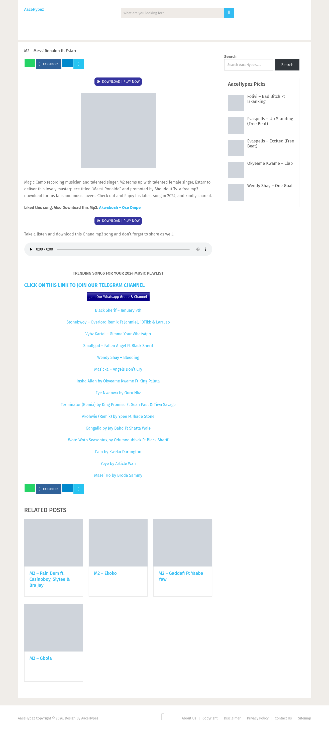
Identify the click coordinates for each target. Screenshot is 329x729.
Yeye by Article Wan (118, 463)
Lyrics (140, 32)
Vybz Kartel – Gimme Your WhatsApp (118, 334)
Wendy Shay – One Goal (270, 185)
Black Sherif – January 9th (118, 310)
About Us (189, 718)
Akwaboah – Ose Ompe (120, 207)
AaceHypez (34, 10)
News (56, 32)
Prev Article (157, 63)
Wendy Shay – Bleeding (118, 357)
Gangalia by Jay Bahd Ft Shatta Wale (118, 428)
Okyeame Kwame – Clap (270, 163)
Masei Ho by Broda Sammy (118, 475)
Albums (83, 32)
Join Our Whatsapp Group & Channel (118, 297)
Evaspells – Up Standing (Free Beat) (270, 121)
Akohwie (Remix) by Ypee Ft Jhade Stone (118, 416)
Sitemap (304, 718)
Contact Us (283, 718)
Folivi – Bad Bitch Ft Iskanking (266, 99)
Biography (169, 32)
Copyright (210, 718)
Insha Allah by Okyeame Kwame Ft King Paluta (118, 381)
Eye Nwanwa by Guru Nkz (118, 392)
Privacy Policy (258, 718)
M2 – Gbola (41, 658)
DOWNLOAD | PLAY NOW (121, 81)
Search (230, 56)
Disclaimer (232, 718)
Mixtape (112, 32)
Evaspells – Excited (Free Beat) (270, 143)
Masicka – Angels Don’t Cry (118, 369)
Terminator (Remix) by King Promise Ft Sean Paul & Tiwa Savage (118, 404)
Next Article (194, 63)
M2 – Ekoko (105, 573)
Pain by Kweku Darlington (118, 451)
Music (31, 32)
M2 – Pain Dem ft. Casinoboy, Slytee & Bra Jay (50, 579)
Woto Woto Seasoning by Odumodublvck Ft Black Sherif (118, 440)
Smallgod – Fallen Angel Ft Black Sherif (118, 345)
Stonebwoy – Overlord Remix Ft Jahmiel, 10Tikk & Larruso (118, 322)
